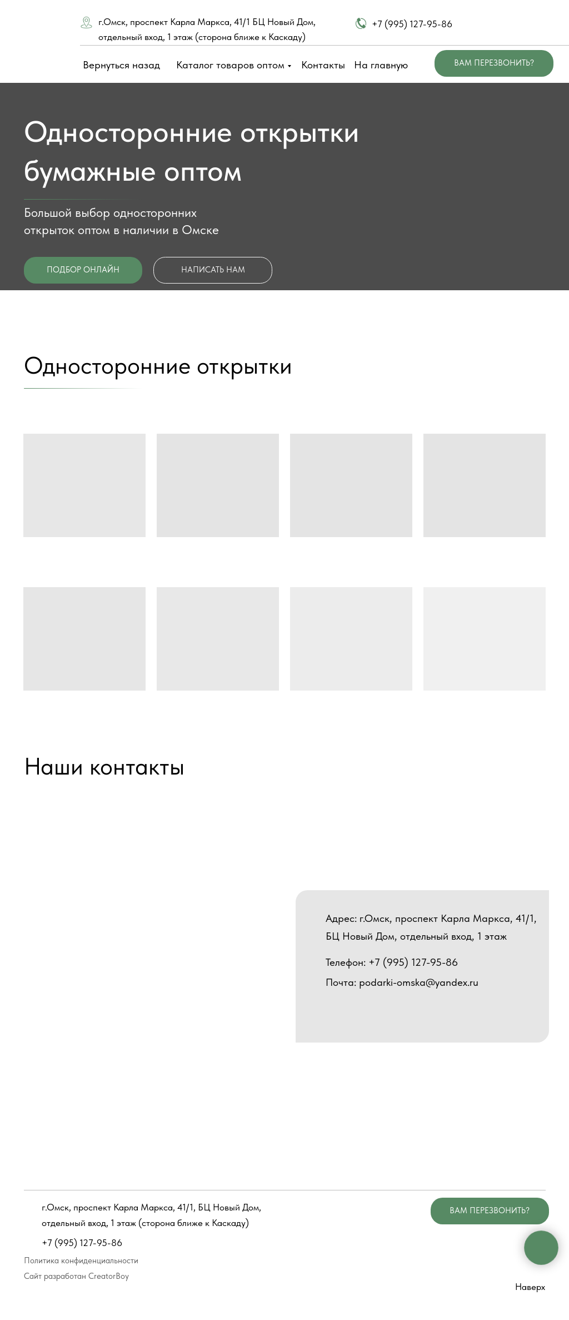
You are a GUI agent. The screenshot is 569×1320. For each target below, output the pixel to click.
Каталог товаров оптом (230, 64)
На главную (381, 64)
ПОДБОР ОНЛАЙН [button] (83, 270)
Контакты (323, 64)
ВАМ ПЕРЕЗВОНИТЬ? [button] (494, 63)
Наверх (530, 1286)
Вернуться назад (121, 64)
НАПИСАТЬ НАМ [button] (213, 270)
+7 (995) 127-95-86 (412, 23)
